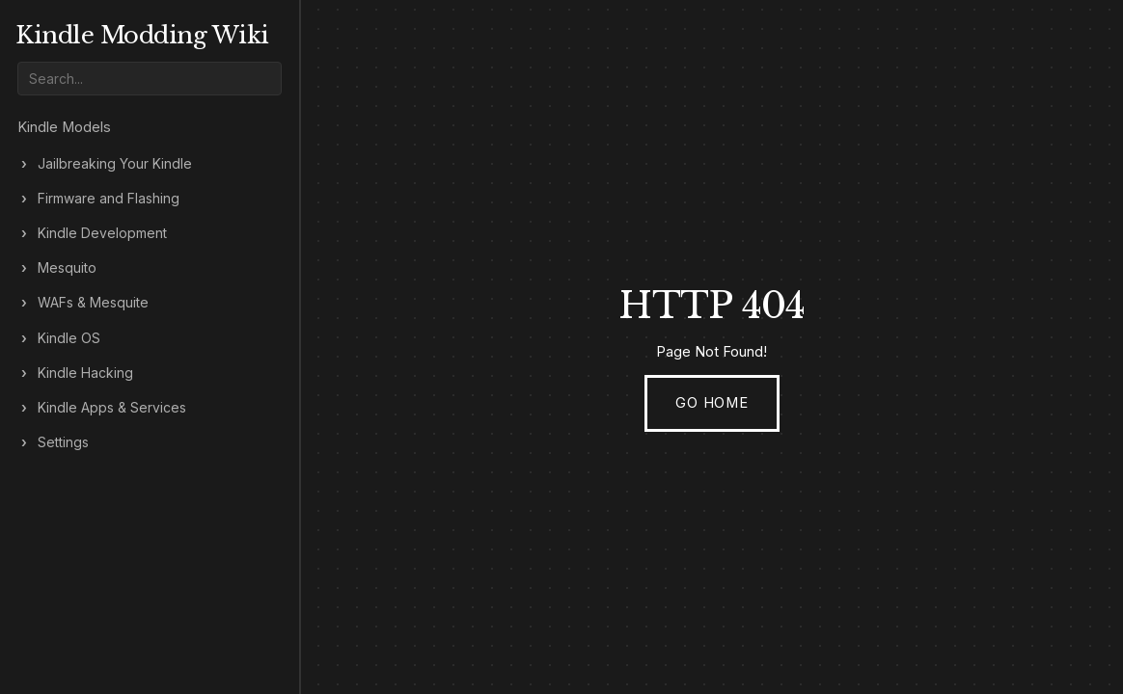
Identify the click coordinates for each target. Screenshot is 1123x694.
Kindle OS (69, 338)
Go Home (711, 403)
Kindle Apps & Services (112, 407)
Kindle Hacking (85, 373)
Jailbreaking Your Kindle (115, 164)
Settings (63, 442)
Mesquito (67, 268)
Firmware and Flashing (108, 198)
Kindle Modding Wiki (142, 35)
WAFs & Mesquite (93, 302)
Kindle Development (102, 233)
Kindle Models (64, 127)
